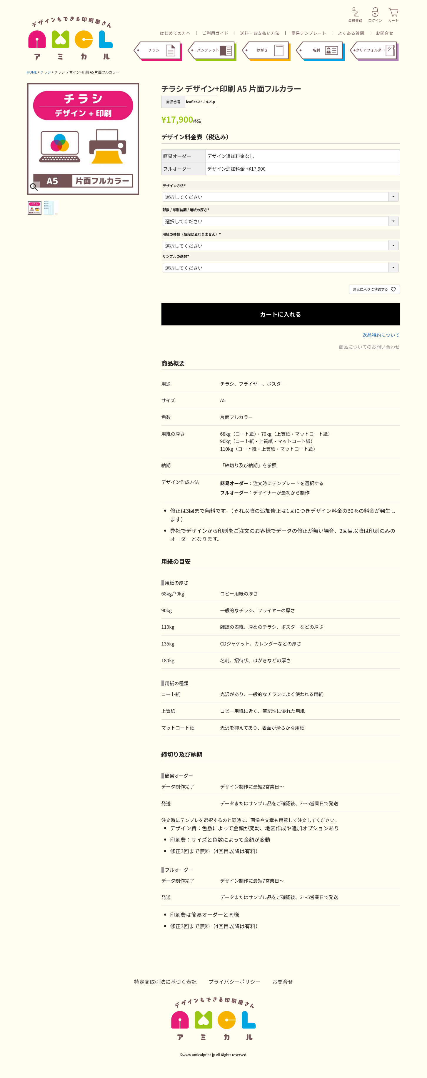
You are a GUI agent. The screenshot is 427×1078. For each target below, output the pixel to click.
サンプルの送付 (177, 256)
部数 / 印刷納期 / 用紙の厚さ (187, 209)
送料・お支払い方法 (260, 33)
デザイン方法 (175, 185)
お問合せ (384, 33)
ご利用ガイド (215, 33)
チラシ (46, 71)
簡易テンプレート (308, 33)
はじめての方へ (175, 33)
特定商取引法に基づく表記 (164, 981)
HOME (32, 71)
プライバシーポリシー (234, 981)
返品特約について (381, 334)
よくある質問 (351, 33)
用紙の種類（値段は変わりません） (193, 234)
